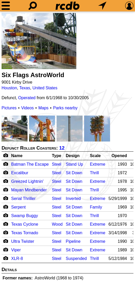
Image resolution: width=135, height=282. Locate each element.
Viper (16, 250)
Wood (57, 224)
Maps (43, 108)
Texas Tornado (24, 233)
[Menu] (6, 6)
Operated (27, 98)
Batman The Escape (30, 164)
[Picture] (39, 41)
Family (96, 207)
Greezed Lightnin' (27, 181)
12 (62, 148)
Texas (24, 88)
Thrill (94, 173)
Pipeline (73, 241)
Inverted (73, 198)
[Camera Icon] (5, 164)
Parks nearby (65, 108)
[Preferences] (129, 6)
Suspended (76, 258)
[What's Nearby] (102, 6)
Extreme (97, 164)
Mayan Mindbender (29, 190)
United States (44, 88)
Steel (56, 164)
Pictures (9, 108)
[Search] (33, 6)
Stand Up (74, 164)
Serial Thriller (23, 198)
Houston (9, 88)
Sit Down (74, 173)
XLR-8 (17, 258)
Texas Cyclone (24, 224)
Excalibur (19, 173)
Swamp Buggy (24, 215)
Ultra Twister (22, 241)
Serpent (18, 207)
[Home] (67, 6)
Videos (27, 108)
